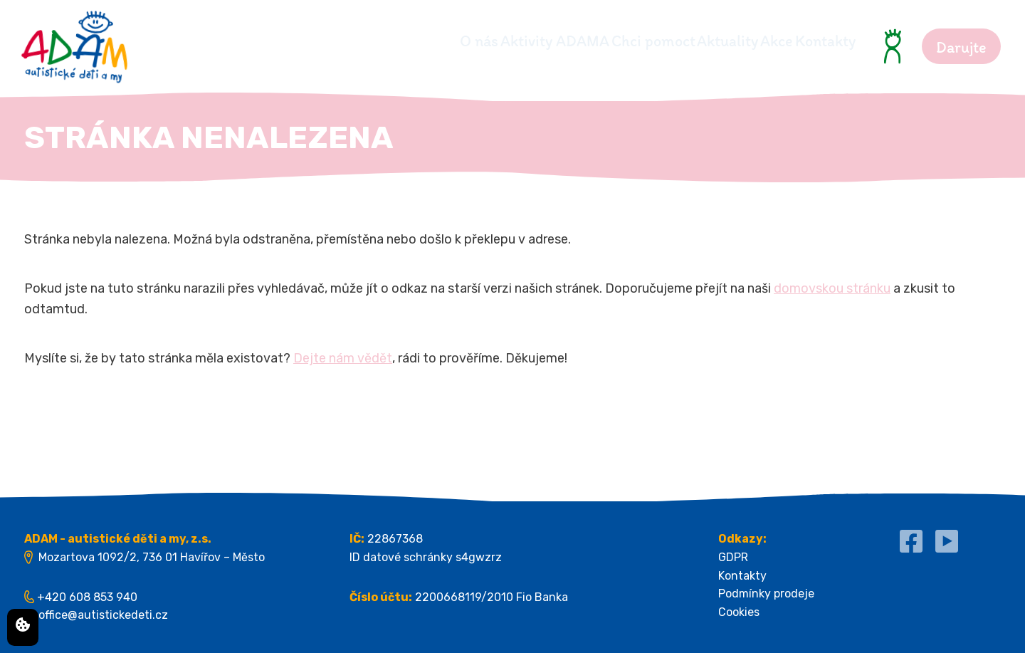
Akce (750, 41)
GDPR (733, 557)
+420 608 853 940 (87, 597)
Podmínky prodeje (766, 593)
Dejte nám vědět (342, 358)
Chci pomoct (574, 41)
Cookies (738, 612)
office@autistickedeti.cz (103, 615)
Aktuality (674, 41)
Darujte (961, 47)
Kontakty (825, 41)
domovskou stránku (832, 288)
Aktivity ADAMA (448, 41)
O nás (346, 41)
